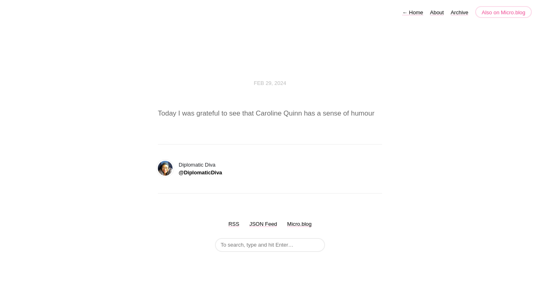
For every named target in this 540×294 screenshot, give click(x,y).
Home (412, 12)
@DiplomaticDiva (200, 172)
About (437, 12)
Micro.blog (299, 224)
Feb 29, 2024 (270, 83)
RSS (233, 224)
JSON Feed (263, 224)
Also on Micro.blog (503, 12)
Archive (459, 12)
